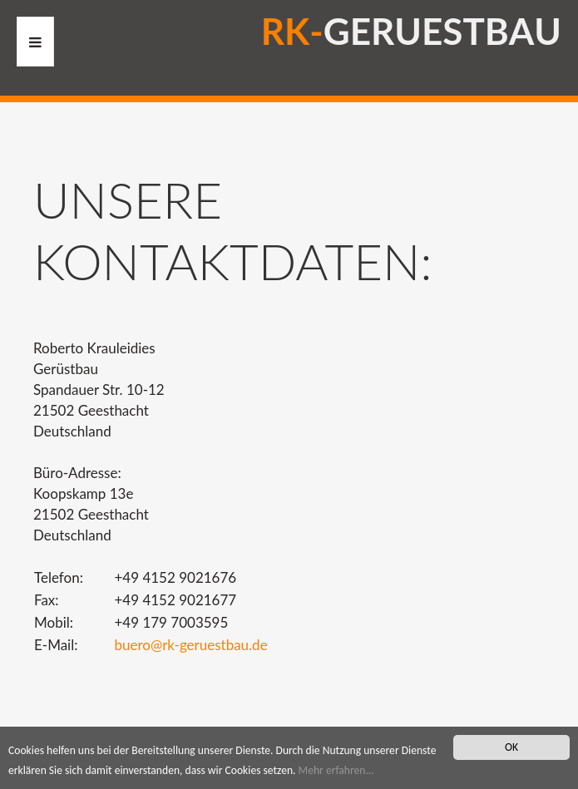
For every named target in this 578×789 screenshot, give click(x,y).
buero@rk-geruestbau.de (190, 644)
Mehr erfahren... (336, 770)
